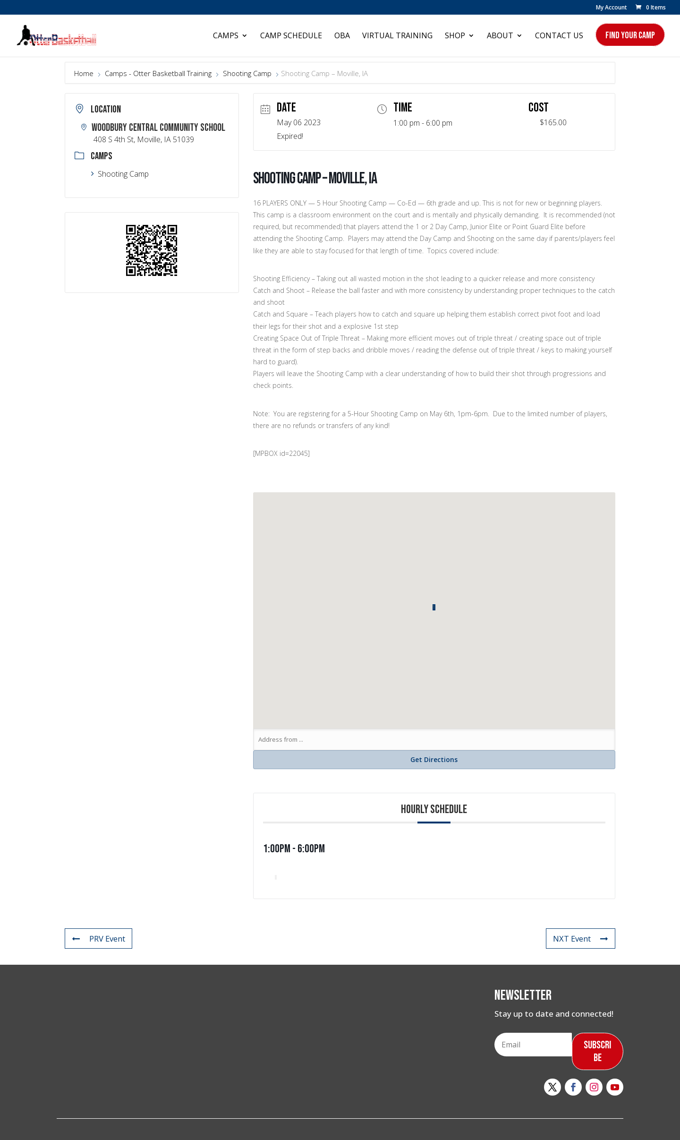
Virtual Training (397, 36)
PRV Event (99, 938)
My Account (611, 8)
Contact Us (559, 36)
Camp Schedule (291, 36)
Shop (455, 36)
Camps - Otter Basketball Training (158, 73)
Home (84, 73)
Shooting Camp (247, 73)
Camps (225, 36)
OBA (342, 36)
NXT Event (580, 938)
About (500, 36)
